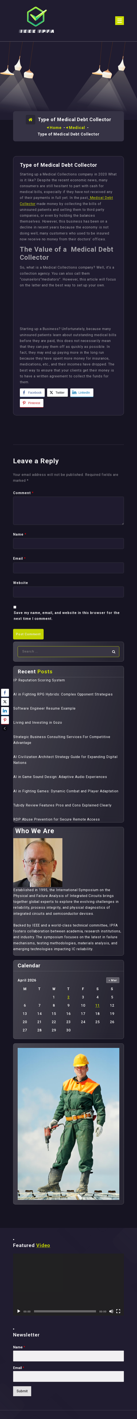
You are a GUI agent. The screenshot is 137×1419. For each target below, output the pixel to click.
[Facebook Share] (32, 392)
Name (19, 1347)
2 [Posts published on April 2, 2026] (68, 997)
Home (56, 127)
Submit (22, 1391)
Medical (77, 127)
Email (18, 1368)
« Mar (113, 980)
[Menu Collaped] (119, 20)
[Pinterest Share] (31, 403)
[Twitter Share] (57, 392)
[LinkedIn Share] (81, 392)
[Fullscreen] (118, 1311)
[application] (68, 1285)
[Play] (19, 1311)
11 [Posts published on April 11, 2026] (97, 1005)
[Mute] (111, 1311)
